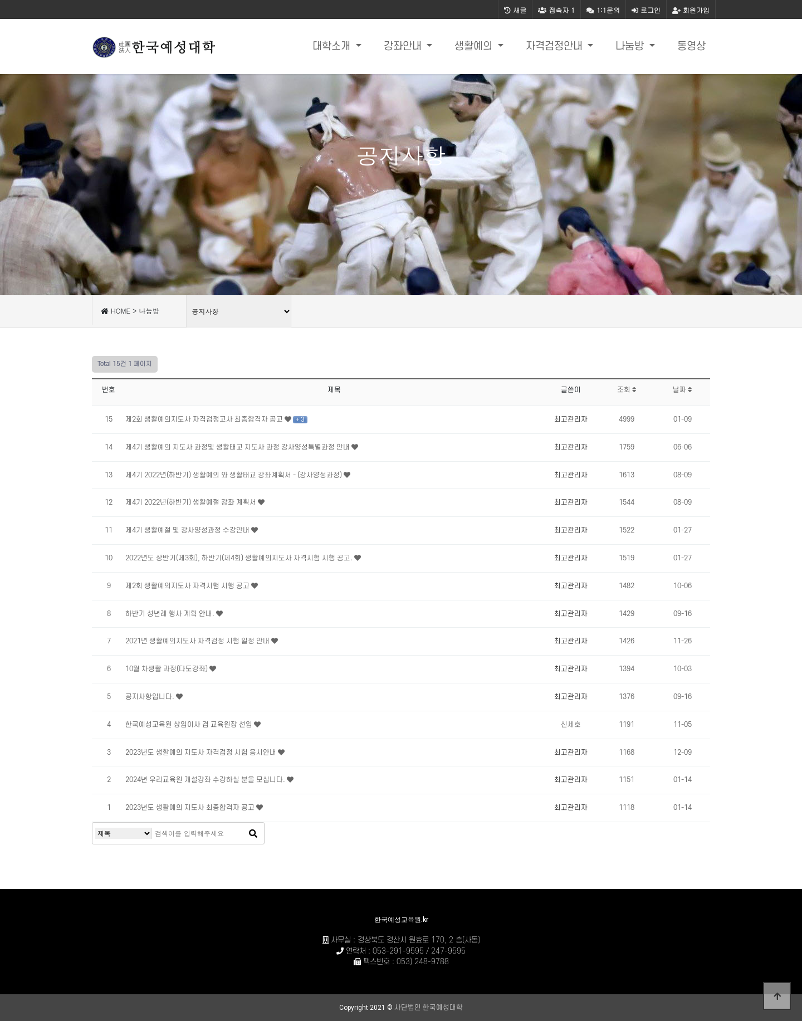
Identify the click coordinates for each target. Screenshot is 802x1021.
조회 (627, 390)
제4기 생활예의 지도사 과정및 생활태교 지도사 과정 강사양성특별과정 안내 (238, 447)
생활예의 (474, 46)
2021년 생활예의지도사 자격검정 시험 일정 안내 (198, 641)
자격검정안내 (555, 46)
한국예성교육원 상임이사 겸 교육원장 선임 (189, 725)
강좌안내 (404, 46)
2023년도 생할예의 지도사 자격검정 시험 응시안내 (201, 752)
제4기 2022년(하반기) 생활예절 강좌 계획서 (191, 502)
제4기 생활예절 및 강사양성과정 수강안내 (188, 530)
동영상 (691, 46)
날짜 (682, 390)
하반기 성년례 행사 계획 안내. (170, 614)
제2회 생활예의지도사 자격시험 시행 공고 (188, 586)
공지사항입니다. (150, 697)
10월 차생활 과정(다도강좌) (167, 669)
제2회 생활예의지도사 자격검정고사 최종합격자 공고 (205, 419)
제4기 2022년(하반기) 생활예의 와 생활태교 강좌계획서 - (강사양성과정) (234, 475)
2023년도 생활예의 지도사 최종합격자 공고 (190, 808)
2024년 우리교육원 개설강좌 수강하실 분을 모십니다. (206, 780)
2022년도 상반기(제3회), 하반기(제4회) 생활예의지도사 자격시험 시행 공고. (239, 558)
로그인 (646, 9)
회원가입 (691, 9)
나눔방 (631, 46)
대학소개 (332, 46)
